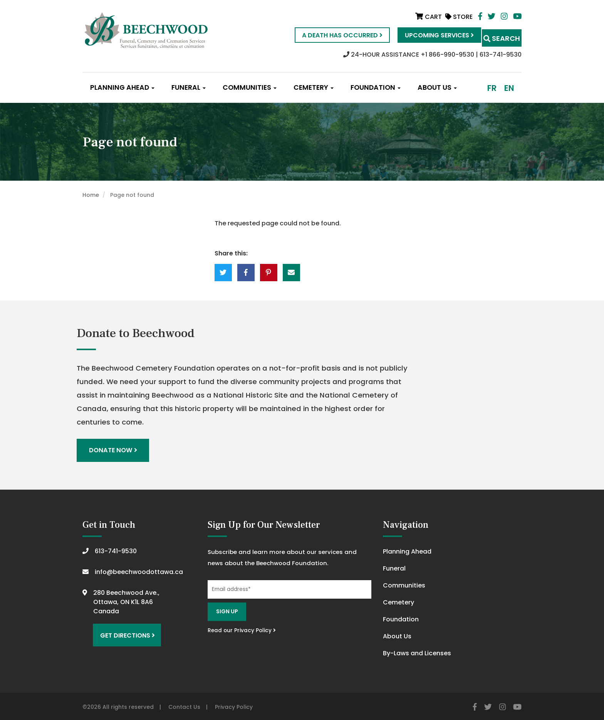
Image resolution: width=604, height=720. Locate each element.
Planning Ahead (122, 87)
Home (90, 195)
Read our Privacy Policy (242, 628)
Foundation (376, 87)
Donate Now (114, 449)
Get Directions (124, 630)
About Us (437, 87)
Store (459, 16)
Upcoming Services (425, 35)
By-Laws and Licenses (417, 651)
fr (492, 88)
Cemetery (314, 87)
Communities (250, 87)
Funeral (188, 87)
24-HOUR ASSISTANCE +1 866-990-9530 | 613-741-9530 (432, 54)
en (509, 88)
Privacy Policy (234, 705)
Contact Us (184, 705)
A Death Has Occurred (328, 35)
